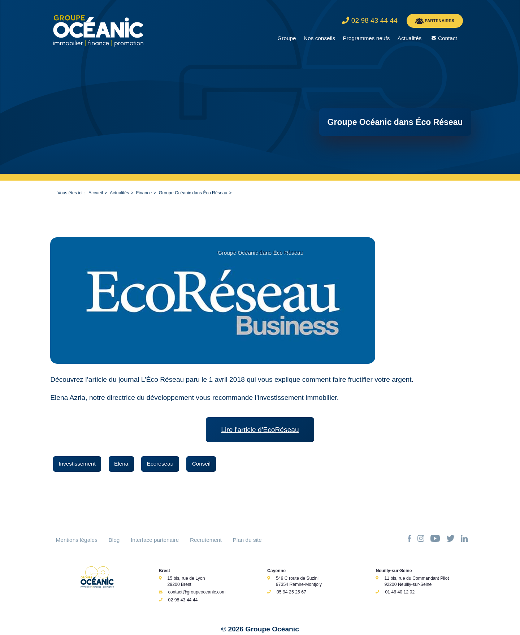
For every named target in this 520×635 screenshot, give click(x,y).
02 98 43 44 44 (183, 599)
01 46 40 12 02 (400, 592)
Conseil (201, 464)
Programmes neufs (366, 38)
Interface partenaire (155, 540)
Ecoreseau (160, 464)
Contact (447, 38)
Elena (121, 464)
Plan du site (247, 540)
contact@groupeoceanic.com (197, 592)
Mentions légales (77, 540)
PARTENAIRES (434, 21)
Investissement (76, 464)
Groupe (286, 38)
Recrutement (206, 540)
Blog (114, 540)
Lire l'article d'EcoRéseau (260, 429)
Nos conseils (319, 38)
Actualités (410, 38)
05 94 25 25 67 (291, 592)
